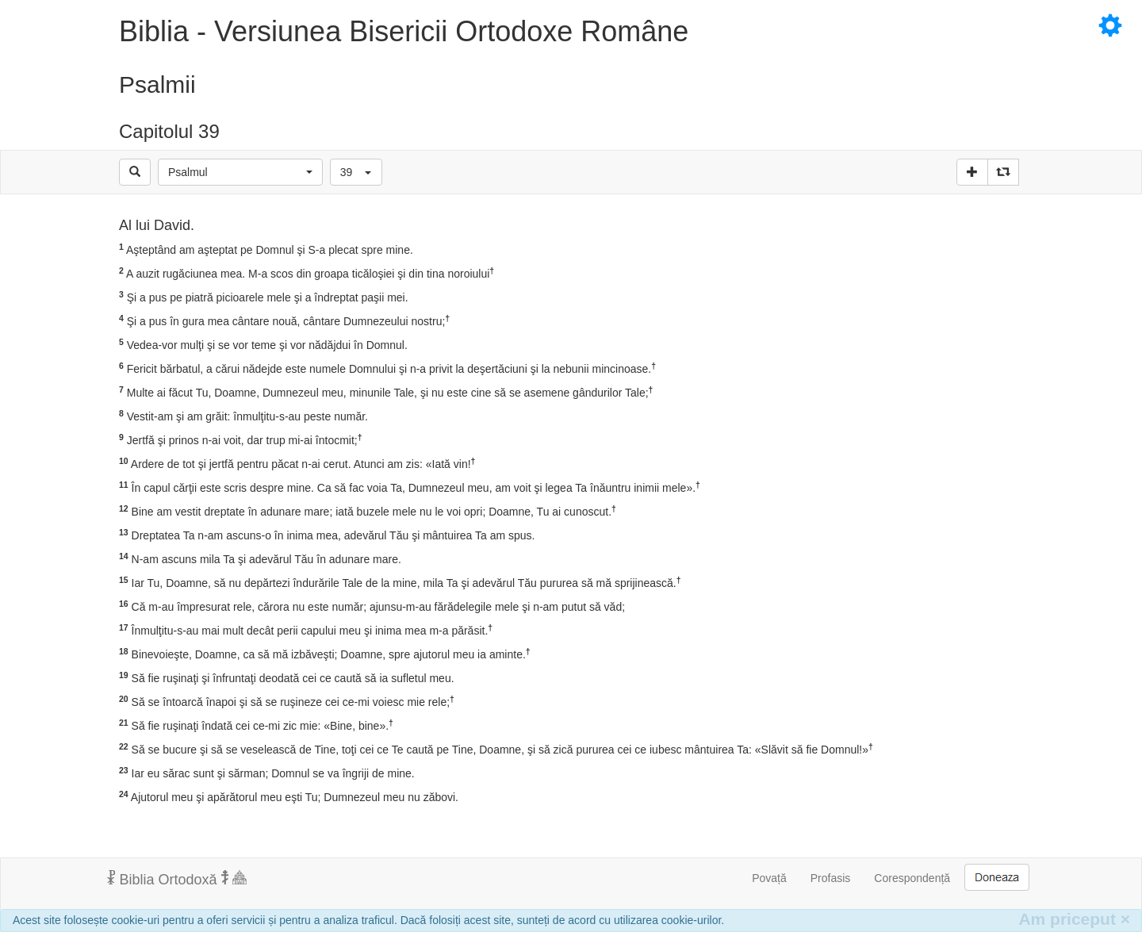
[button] (240, 172)
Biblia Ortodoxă (177, 879)
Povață (769, 878)
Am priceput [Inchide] (1074, 919)
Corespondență (912, 878)
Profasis (831, 878)
